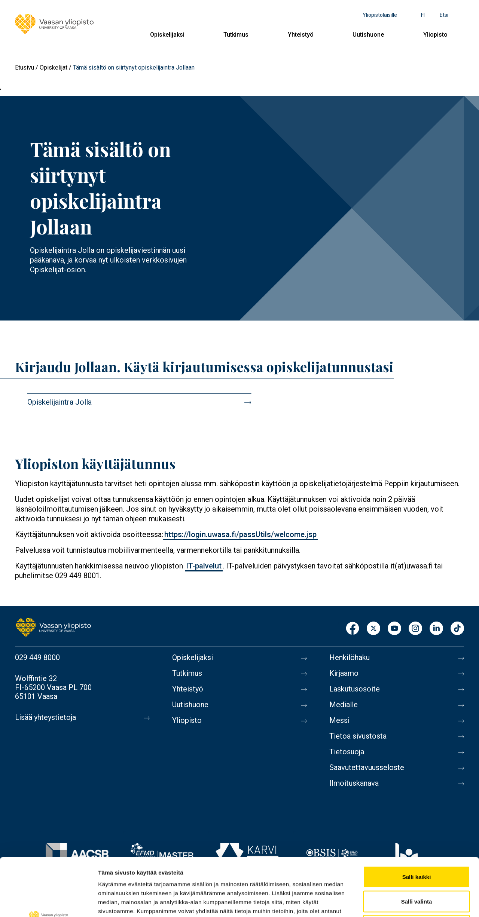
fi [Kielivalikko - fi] (423, 15)
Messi (339, 720)
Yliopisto (435, 34)
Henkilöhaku (349, 657)
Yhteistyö (301, 34)
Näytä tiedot (400, 902)
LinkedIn (436, 629)
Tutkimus (235, 34)
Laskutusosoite (354, 688)
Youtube (394, 629)
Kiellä (416, 868)
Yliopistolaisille (379, 15)
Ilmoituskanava (354, 783)
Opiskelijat (53, 67)
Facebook (352, 629)
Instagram (415, 629)
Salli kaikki (416, 819)
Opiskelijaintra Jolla (59, 402)
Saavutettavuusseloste (366, 767)
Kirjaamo (344, 673)
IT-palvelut (204, 565)
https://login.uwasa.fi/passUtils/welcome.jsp (240, 534)
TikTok (457, 629)
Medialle (343, 704)
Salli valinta (416, 843)
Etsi (444, 15)
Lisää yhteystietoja (45, 717)
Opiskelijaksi (167, 34)
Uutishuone (368, 34)
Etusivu (24, 67)
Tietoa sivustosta (358, 736)
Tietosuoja (346, 751)
